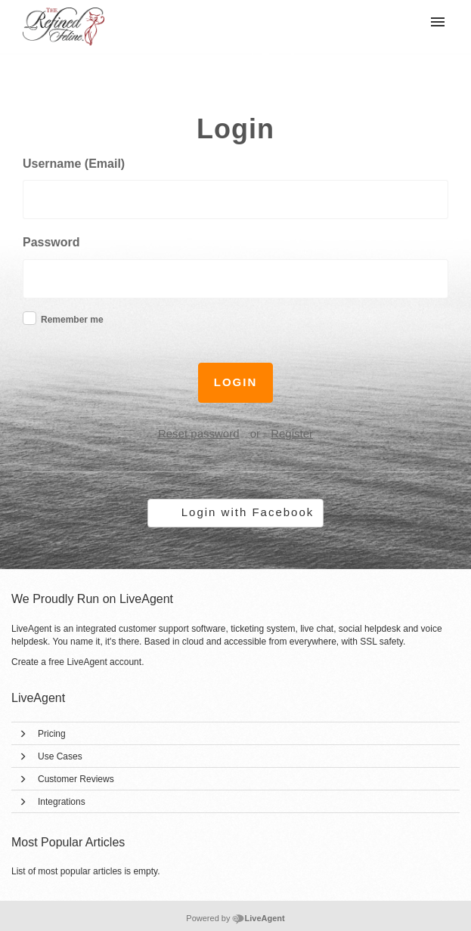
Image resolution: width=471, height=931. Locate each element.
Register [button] (292, 433)
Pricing (52, 733)
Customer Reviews (76, 779)
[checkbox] (29, 318)
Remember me (72, 319)
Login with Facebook (248, 512)
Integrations (61, 801)
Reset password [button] (199, 433)
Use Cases (60, 756)
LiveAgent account (104, 662)
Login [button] (236, 382)
